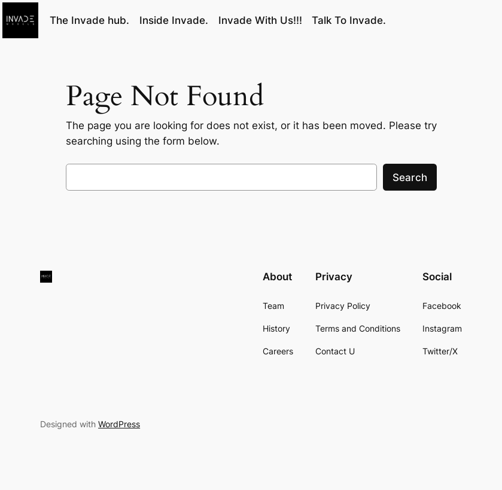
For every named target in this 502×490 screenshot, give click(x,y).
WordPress (119, 424)
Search (410, 177)
